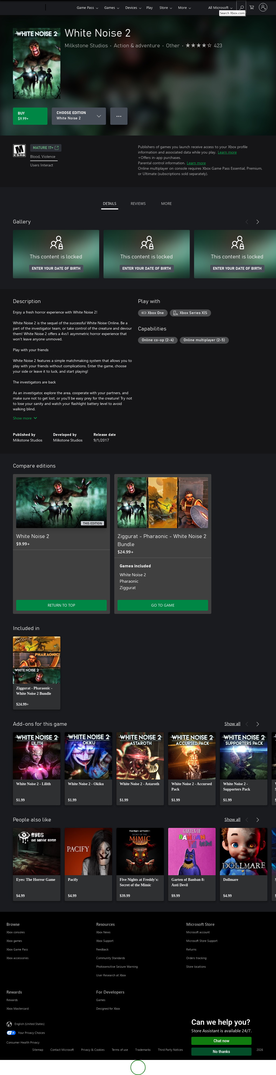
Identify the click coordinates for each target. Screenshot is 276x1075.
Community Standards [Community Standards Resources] (110, 958)
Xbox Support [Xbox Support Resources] (104, 940)
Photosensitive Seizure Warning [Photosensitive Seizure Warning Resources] (117, 966)
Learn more (227, 152)
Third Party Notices (170, 1049)
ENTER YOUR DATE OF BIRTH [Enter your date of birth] (56, 268)
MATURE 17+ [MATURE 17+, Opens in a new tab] (46, 148)
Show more (25, 418)
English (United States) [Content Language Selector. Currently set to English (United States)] (29, 1024)
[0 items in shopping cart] (252, 7)
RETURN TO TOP (61, 605)
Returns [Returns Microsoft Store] (191, 949)
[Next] (257, 222)
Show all (232, 723)
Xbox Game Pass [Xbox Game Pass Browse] (17, 949)
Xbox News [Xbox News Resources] (103, 932)
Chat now (221, 1041)
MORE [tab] (166, 203)
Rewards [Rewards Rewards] (12, 1000)
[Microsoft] (24, 7)
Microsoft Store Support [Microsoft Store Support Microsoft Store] (202, 940)
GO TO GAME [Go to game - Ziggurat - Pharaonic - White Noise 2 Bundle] (162, 605)
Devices (131, 7)
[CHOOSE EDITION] (79, 116)
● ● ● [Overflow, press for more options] (119, 116)
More (182, 7)
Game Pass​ (85, 7)
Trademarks (143, 1049)
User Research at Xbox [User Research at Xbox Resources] (111, 975)
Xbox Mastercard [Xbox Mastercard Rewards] (17, 1008)
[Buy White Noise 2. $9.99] (30, 116)
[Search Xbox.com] (241, 7)
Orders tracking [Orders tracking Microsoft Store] (196, 958)
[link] (36, 673)
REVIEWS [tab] (138, 203)
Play (149, 7)
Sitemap (37, 1049)
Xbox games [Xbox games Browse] (14, 940)
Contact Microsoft (62, 1049)
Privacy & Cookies (93, 1049)
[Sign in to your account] (263, 7)
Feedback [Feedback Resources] (102, 949)
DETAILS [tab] (109, 203)
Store (164, 7)
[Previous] (247, 222)
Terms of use (120, 1049)
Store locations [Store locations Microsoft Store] (196, 966)
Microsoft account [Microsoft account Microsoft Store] (198, 932)
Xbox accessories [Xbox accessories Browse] (17, 958)
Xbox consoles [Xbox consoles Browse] (15, 932)
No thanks (221, 1051)
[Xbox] (60, 7)
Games (109, 7)
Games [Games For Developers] (100, 1000)
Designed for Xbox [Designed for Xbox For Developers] (108, 1008)
